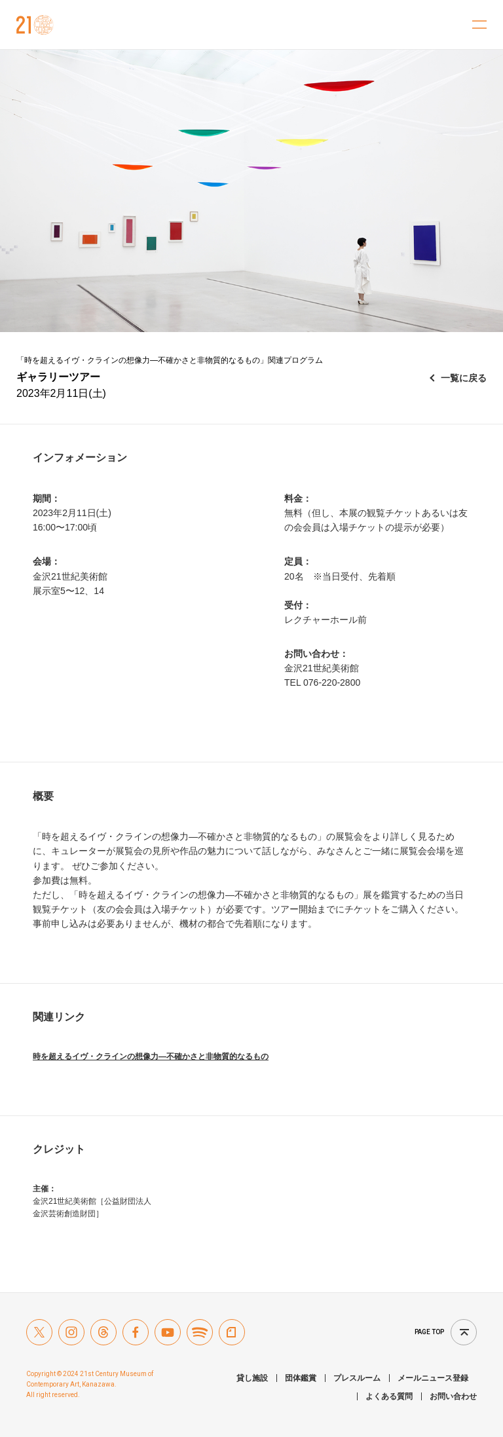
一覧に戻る (464, 378)
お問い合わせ (453, 1396)
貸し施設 (252, 1378)
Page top (429, 1331)
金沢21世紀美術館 (35, 25)
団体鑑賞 (300, 1378)
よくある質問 (389, 1396)
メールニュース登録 (433, 1378)
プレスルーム (357, 1378)
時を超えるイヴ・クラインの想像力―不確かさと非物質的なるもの (151, 1056)
